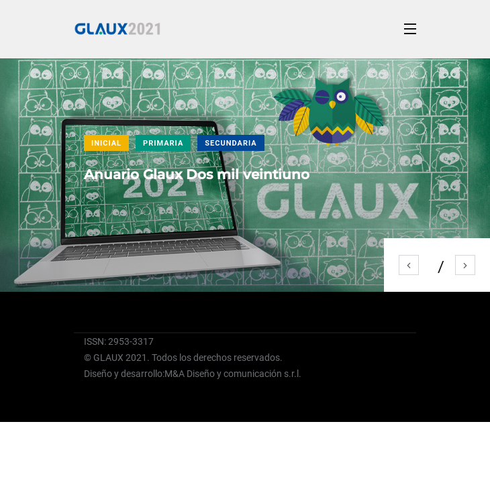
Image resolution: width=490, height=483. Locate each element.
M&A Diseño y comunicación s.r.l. (232, 373)
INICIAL (106, 143)
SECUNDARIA (230, 143)
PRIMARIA (163, 143)
